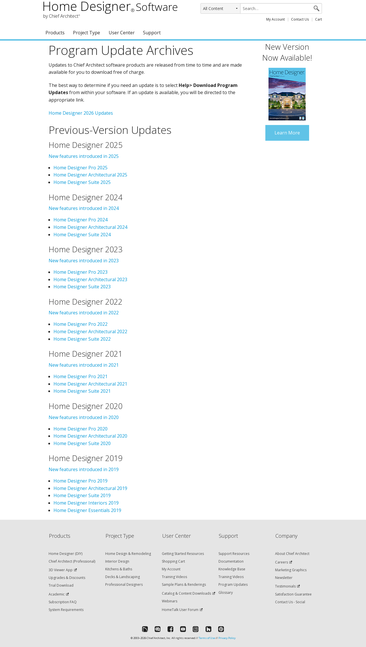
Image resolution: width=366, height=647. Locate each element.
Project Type (86, 32)
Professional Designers (124, 584)
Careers (281, 562)
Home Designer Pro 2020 (80, 429)
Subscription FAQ (63, 602)
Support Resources (233, 553)
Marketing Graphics (291, 569)
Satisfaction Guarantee (293, 594)
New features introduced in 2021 (84, 365)
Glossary (225, 592)
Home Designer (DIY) (65, 553)
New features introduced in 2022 (84, 312)
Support (152, 32)
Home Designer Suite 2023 (82, 286)
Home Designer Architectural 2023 (90, 279)
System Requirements (66, 609)
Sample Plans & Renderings (184, 584)
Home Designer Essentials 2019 (87, 510)
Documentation (231, 561)
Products (55, 32)
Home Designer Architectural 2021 (90, 384)
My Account (275, 19)
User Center (122, 32)
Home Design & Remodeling (128, 553)
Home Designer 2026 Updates (81, 113)
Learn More (287, 133)
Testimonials (285, 586)
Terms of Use (207, 638)
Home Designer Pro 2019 (80, 481)
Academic (57, 594)
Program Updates (233, 584)
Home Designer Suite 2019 (82, 495)
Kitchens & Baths (118, 569)
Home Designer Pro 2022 (80, 324)
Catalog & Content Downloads (186, 593)
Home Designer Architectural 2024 (90, 227)
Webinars (169, 601)
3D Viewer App (61, 569)
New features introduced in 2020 (84, 417)
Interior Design (117, 561)
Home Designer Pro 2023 (80, 272)
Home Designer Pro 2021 (80, 376)
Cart (318, 19)
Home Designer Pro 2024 (80, 220)
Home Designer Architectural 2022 (90, 331)
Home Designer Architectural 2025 (90, 175)
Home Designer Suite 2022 (82, 339)
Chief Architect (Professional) (72, 561)
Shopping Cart (173, 561)
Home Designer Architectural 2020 (90, 436)
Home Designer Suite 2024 (82, 234)
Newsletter (284, 577)
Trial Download (61, 585)
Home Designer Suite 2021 (82, 391)
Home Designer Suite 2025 (82, 182)
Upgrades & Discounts (67, 577)
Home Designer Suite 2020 (82, 443)
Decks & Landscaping (122, 576)
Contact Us (300, 19)
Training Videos (174, 576)
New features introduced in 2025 (84, 156)
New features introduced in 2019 (84, 469)
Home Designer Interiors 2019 (86, 503)
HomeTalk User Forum (180, 609)
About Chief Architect (292, 553)
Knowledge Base (231, 569)
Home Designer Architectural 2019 (90, 488)
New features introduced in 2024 (84, 208)
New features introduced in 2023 (84, 260)
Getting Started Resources (183, 553)
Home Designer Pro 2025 (80, 167)
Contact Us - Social (290, 602)
